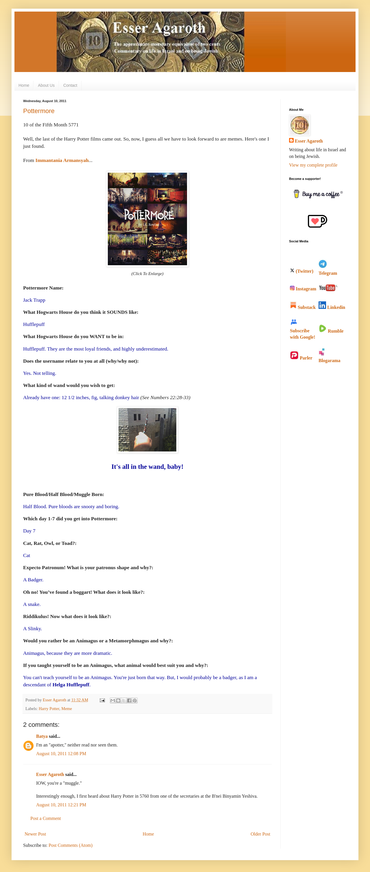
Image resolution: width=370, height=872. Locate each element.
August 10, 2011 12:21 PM (61, 804)
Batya (42, 736)
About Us (46, 85)
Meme (66, 708)
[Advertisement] (312, 460)
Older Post (260, 834)
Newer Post (35, 834)
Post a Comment (45, 818)
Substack (303, 307)
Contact (70, 85)
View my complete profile (313, 165)
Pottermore (39, 111)
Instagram (303, 288)
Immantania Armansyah (62, 160)
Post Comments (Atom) (70, 845)
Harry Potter (49, 708)
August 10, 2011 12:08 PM (61, 753)
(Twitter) (301, 271)
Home (23, 85)
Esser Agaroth (50, 774)
